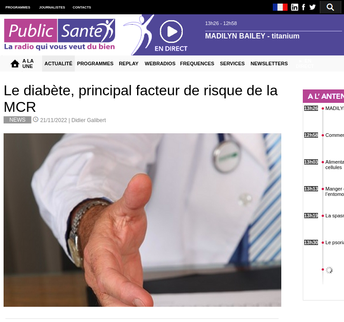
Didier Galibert (89, 120)
